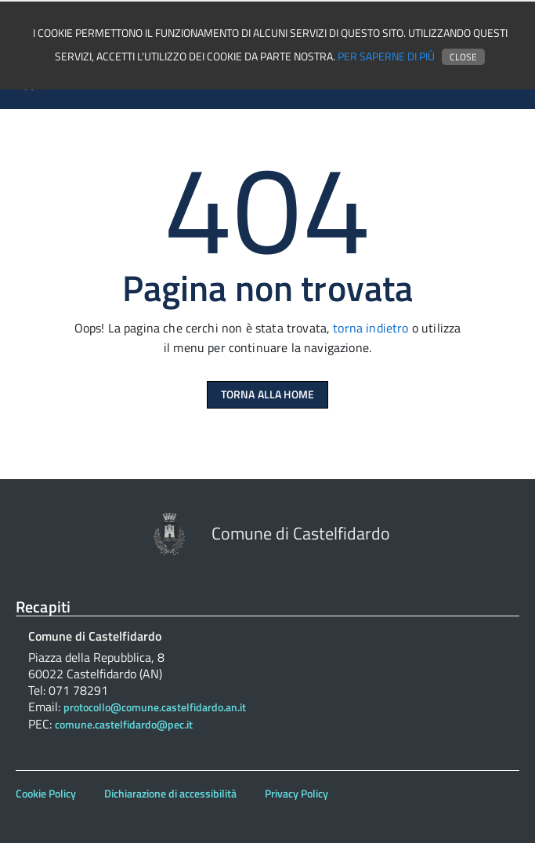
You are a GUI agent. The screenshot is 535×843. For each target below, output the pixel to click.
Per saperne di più (386, 56)
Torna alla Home (267, 394)
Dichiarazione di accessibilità (170, 793)
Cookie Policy (46, 793)
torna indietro (370, 327)
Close (463, 57)
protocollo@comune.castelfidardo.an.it (154, 707)
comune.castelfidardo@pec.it (124, 724)
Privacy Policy (296, 793)
